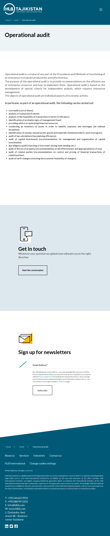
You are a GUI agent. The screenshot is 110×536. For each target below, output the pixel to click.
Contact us (62, 381)
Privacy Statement (46, 377)
